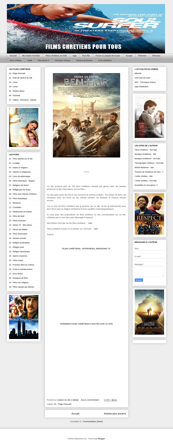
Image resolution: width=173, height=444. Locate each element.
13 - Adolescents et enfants (20, 212)
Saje (75, 56)
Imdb (29, 60)
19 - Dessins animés (17, 238)
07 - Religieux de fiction (19, 185)
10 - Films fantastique (18, 198)
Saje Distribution (142, 86)
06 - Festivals (14, 95)
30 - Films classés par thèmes (21, 287)
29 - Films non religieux (19, 282)
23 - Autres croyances (18, 256)
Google (129, 56)
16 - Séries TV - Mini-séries (20, 225)
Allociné (138, 73)
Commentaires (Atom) (93, 421)
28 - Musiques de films (18, 278)
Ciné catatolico (105, 60)
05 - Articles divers (16, 91)
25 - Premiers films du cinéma (21, 265)
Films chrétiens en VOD (56, 56)
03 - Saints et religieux (18, 168)
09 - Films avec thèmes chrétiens (23, 194)
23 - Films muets (16, 260)
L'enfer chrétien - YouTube (146, 181)
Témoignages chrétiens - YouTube (149, 163)
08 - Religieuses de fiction (20, 190)
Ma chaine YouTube (31, 56)
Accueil (13, 56)
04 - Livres (13, 86)
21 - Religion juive (16, 247)
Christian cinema (62, 60)
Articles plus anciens (115, 413)
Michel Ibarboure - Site (144, 167)
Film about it (43, 60)
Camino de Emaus (84, 60)
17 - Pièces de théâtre (18, 229)
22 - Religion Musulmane (19, 252)
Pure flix (86, 56)
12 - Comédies (15, 207)
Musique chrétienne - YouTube (147, 158)
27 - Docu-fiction (16, 274)
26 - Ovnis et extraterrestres (21, 269)
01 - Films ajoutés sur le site (21, 159)
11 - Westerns (15, 203)
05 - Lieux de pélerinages (19, 176)
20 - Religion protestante (19, 243)
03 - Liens (13, 82)
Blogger (101, 438)
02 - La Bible (14, 163)
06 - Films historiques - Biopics (22, 181)
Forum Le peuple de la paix (108, 56)
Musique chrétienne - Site (145, 154)
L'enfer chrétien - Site (144, 176)
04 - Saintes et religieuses (20, 172)
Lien (90, 223)
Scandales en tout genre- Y (146, 185)
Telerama (156, 56)
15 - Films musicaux (17, 221)
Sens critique (16, 60)
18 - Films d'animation (18, 234)
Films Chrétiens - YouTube (146, 150)
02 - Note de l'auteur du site (20, 78)
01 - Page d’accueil (62, 404)
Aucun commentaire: (90, 400)
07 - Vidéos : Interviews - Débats (22, 100)
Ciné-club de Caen (142, 78)
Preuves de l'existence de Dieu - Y (149, 172)
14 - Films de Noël (16, 216)
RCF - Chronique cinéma (145, 82)
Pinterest (142, 56)
